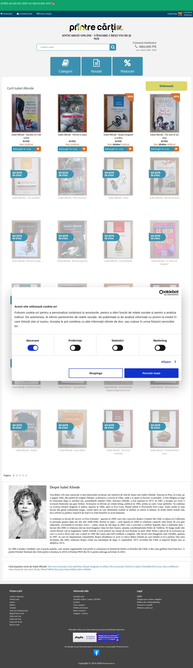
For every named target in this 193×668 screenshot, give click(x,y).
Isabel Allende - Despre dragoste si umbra (118, 136)
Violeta (87, 569)
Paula (37, 569)
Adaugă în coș (26, 149)
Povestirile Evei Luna (151, 566)
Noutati (96, 66)
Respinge (96, 373)
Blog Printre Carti (17, 613)
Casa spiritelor (75, 566)
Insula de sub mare (23, 569)
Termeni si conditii (144, 605)
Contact (76, 602)
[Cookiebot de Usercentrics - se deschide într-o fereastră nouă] (162, 293)
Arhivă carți (14, 599)
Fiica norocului (117, 566)
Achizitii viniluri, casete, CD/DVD (86, 599)
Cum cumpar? (79, 605)
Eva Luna (58, 569)
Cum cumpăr (44, 13)
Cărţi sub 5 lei (15, 616)
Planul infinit (47, 569)
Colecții (13, 608)
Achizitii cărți (78, 596)
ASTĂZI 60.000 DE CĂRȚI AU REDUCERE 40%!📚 (28, 3)
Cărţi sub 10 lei (16, 622)
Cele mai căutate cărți (19, 610)
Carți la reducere (17, 596)
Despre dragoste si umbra (95, 566)
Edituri (12, 605)
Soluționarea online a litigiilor (149, 599)
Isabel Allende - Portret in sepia (72, 134)
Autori (12, 602)
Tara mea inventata (57, 566)
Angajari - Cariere (80, 613)
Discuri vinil (14, 624)
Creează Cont (24, 13)
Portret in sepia (132, 566)
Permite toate (151, 373)
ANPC (139, 596)
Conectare (6, 13)
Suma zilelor (70, 569)
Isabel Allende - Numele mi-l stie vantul (26, 136)
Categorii (65, 66)
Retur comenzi (79, 610)
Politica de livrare (80, 608)
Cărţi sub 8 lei (15, 619)
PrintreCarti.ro (109, 663)
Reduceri (127, 66)
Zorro (80, 569)
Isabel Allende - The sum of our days (164, 136)
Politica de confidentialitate (148, 602)
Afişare (166, 361)
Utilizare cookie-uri (145, 608)
